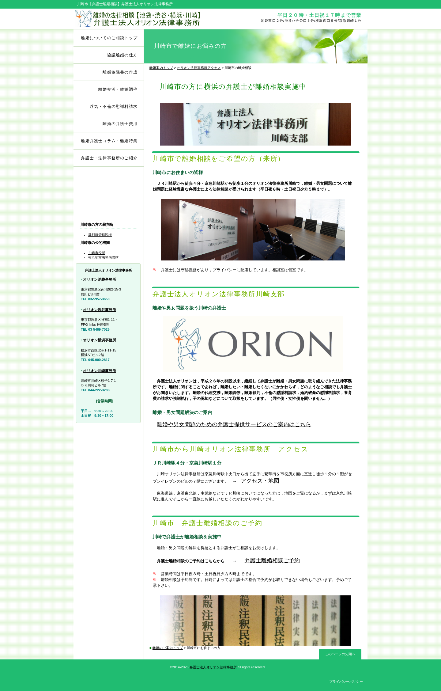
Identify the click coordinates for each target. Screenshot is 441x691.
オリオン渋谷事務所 (99, 310)
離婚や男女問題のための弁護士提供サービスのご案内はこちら (234, 424)
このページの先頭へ (340, 654)
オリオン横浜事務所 (99, 340)
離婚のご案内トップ (168, 648)
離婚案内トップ (161, 68)
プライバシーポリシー (346, 681)
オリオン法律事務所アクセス (199, 68)
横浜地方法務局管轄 (103, 257)
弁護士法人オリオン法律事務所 (213, 667)
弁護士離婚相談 (108, 183)
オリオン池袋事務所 (99, 279)
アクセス (108, 208)
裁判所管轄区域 (100, 235)
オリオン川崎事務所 (99, 371)
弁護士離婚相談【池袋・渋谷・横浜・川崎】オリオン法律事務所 (146, 18)
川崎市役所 (96, 253)
